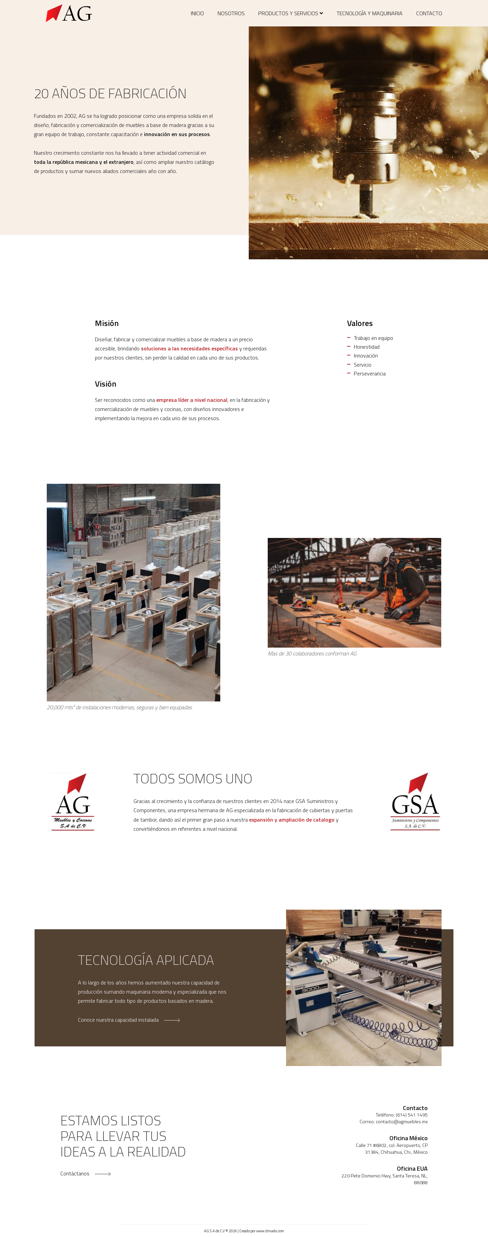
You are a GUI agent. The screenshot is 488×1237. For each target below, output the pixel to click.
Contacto (429, 13)
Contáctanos (85, 1173)
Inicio (197, 13)
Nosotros (231, 13)
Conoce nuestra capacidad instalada (129, 1019)
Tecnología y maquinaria (370, 13)
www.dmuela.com (270, 1231)
